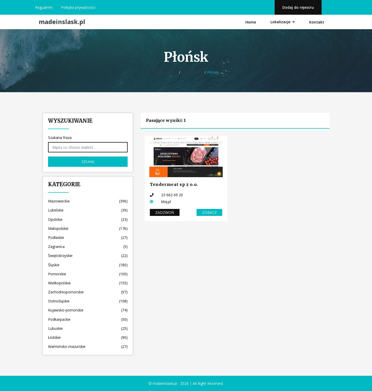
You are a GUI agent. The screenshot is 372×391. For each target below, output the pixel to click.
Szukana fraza (60, 137)
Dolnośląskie (88, 301)
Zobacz (209, 212)
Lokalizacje (282, 21)
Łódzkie (88, 337)
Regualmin (44, 7)
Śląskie (88, 265)
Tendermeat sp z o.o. (174, 184)
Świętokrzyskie (88, 255)
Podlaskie (88, 237)
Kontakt (316, 22)
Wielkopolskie (88, 283)
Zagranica (88, 246)
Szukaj (88, 161)
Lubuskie (88, 328)
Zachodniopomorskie (88, 292)
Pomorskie (88, 274)
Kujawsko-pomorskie (88, 310)
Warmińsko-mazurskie (88, 346)
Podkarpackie (88, 319)
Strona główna (165, 72)
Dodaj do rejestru (298, 7)
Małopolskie (88, 228)
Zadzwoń (164, 212)
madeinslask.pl (62, 22)
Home (250, 22)
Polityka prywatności (78, 7)
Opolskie (88, 219)
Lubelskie (88, 210)
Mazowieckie (192, 72)
